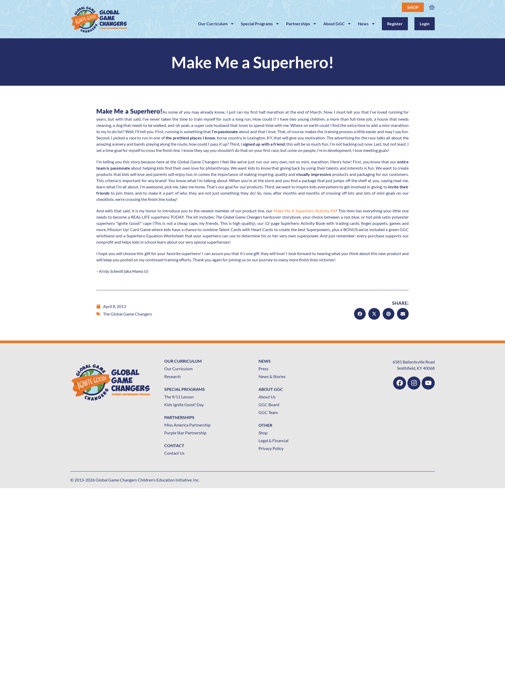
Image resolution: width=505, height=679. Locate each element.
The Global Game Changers (127, 313)
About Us (267, 396)
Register (395, 23)
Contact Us (174, 452)
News (366, 23)
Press (263, 368)
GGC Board (268, 404)
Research (172, 376)
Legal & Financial (273, 440)
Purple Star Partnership (185, 432)
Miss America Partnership (187, 424)
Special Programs (260, 23)
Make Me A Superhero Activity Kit (304, 210)
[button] (360, 314)
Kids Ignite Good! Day (184, 404)
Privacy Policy (270, 448)
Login (425, 23)
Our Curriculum (216, 23)
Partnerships (301, 23)
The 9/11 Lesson (179, 396)
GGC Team (268, 412)
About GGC (337, 23)
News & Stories (272, 376)
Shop (413, 7)
